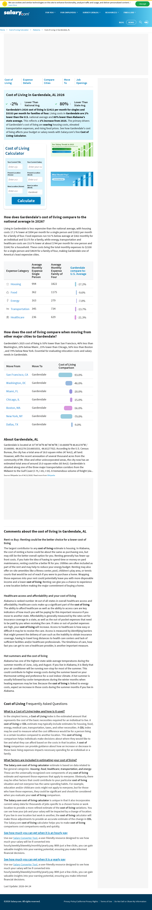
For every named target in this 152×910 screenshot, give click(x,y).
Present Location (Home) (14, 174)
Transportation (20, 309)
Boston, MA (13, 408)
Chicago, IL (13, 399)
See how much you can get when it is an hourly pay (36, 833)
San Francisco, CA (17, 374)
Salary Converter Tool (25, 838)
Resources (112, 12)
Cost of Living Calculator (19, 30)
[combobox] (15, 166)
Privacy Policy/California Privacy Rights (81, 901)
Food (14, 292)
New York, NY (14, 416)
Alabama (36, 30)
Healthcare (17, 317)
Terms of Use (106, 901)
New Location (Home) (16, 186)
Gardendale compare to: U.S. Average (78, 271)
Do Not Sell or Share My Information (130, 901)
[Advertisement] (76, 54)
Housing (16, 284)
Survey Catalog (92, 12)
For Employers (69, 12)
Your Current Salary (34, 162)
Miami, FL (12, 391)
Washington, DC (16, 383)
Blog (121, 22)
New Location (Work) (32, 186)
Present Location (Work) (33, 174)
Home (2, 30)
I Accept (142, 4)
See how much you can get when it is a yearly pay (34, 859)
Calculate (26, 200)
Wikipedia (51, 475)
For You (50, 12)
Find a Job (130, 12)
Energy (15, 300)
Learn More (12, 5)
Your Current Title (14, 162)
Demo (131, 22)
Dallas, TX (12, 424)
